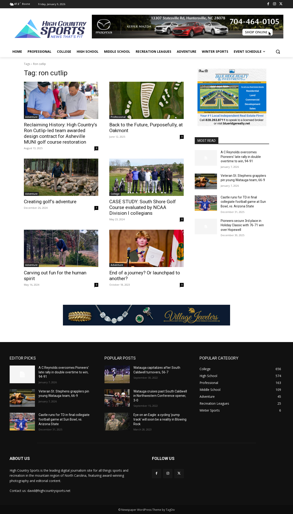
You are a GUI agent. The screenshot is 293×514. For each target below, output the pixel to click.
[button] (277, 51)
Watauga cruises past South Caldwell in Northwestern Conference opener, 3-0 (160, 395)
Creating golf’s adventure (50, 201)
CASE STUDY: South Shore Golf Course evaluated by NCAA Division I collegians (142, 207)
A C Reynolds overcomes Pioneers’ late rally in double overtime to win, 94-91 (241, 156)
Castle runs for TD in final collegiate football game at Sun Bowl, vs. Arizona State (243, 201)
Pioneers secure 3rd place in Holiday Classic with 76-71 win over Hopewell (242, 225)
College (115, 193)
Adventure (31, 117)
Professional (118, 117)
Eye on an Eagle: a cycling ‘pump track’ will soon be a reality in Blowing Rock (159, 419)
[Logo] (51, 29)
